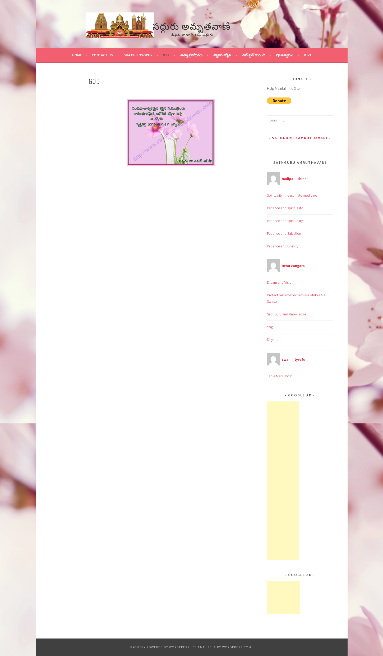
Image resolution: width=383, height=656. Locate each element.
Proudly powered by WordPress (160, 647)
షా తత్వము (284, 55)
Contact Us (102, 55)
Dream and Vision (280, 282)
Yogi (270, 326)
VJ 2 (166, 55)
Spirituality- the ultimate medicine (292, 195)
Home (77, 55)
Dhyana (272, 339)
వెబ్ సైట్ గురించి (253, 55)
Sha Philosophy (138, 55)
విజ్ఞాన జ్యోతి (222, 55)
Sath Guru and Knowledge (286, 314)
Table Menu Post (279, 376)
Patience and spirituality (285, 208)
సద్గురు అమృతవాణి (192, 25)
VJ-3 (307, 55)
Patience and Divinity (282, 246)
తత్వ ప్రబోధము (191, 55)
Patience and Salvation (284, 233)
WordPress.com (236, 647)
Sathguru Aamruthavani (300, 137)
